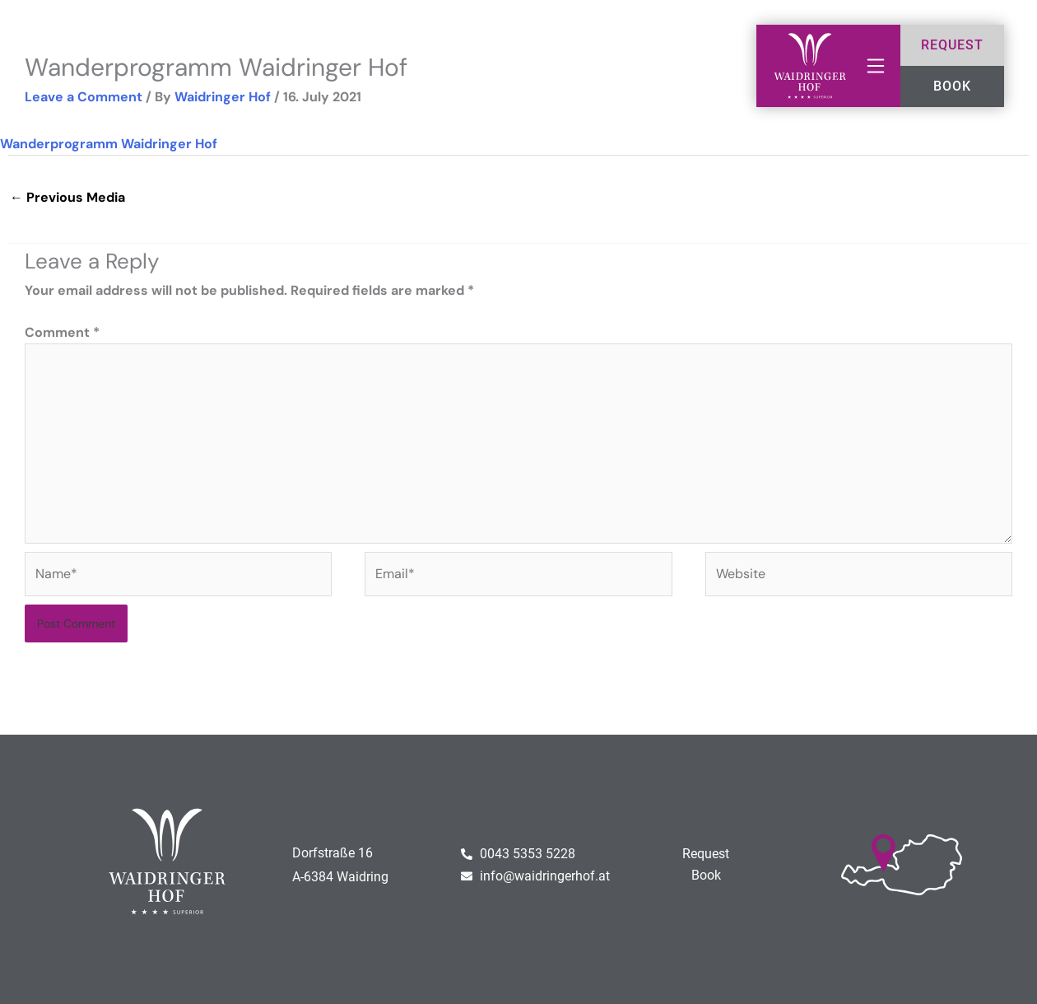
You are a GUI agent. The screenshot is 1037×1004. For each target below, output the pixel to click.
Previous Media (67, 197)
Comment (62, 332)
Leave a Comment (83, 96)
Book (706, 875)
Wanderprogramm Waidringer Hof (108, 143)
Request (705, 854)
